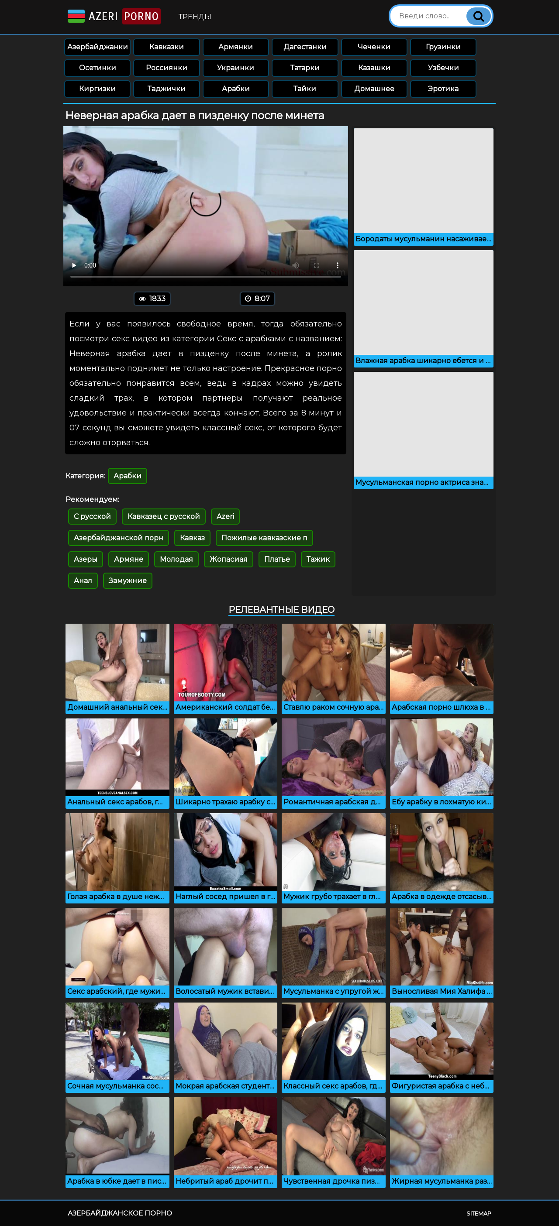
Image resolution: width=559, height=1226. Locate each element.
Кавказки (166, 47)
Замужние (128, 581)
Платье (277, 559)
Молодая (176, 559)
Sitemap (478, 1213)
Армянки (235, 47)
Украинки (235, 68)
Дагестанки (305, 47)
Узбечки (443, 68)
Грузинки (443, 47)
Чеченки (374, 47)
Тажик (318, 559)
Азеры (85, 559)
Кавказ (192, 538)
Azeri (113, 16)
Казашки (374, 68)
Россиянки (166, 68)
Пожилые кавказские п (264, 538)
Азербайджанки (97, 47)
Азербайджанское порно (120, 1213)
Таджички (167, 89)
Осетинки (97, 68)
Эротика (443, 89)
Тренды (195, 17)
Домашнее (374, 89)
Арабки (236, 89)
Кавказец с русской (164, 516)
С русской (92, 516)
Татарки (305, 68)
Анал (83, 581)
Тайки (304, 89)
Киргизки (97, 89)
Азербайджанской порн (118, 538)
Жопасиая (229, 559)
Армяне (128, 559)
